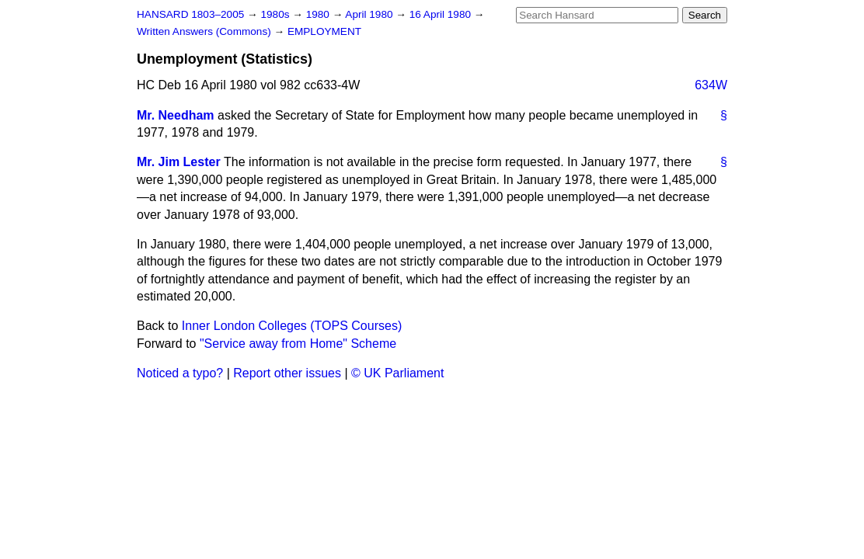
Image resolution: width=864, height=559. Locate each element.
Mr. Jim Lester (179, 161)
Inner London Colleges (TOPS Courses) (292, 325)
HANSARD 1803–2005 (190, 14)
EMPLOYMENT (324, 31)
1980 (319, 14)
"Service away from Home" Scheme (298, 343)
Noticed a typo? (180, 373)
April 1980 (370, 14)
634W (711, 85)
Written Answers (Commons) (205, 31)
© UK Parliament (397, 373)
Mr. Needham (175, 115)
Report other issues (287, 373)
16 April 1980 (441, 14)
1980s (276, 14)
